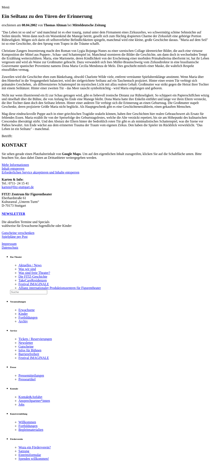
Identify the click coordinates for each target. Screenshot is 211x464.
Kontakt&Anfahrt (30, 397)
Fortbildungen (28, 317)
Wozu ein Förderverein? (34, 447)
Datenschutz (10, 247)
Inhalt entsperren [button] (13, 168)
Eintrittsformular (29, 455)
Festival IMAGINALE (33, 284)
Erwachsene (26, 310)
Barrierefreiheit (28, 354)
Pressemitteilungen (31, 375)
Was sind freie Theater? (34, 273)
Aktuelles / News (30, 265)
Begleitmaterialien (30, 429)
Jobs (21, 404)
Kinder (23, 313)
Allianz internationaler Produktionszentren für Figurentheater (59, 288)
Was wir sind (27, 269)
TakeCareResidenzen (32, 280)
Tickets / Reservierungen (35, 339)
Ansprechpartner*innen (34, 400)
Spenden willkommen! (33, 458)
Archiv (23, 321)
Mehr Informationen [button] (15, 165)
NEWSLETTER (13, 214)
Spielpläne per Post (15, 236)
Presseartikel (27, 379)
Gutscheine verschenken (18, 233)
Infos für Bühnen (29, 350)
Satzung (23, 451)
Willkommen (27, 422)
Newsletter (25, 342)
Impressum (9, 244)
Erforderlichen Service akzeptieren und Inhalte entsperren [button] (40, 172)
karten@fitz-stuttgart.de (18, 187)
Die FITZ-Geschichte (32, 276)
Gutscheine (26, 346)
